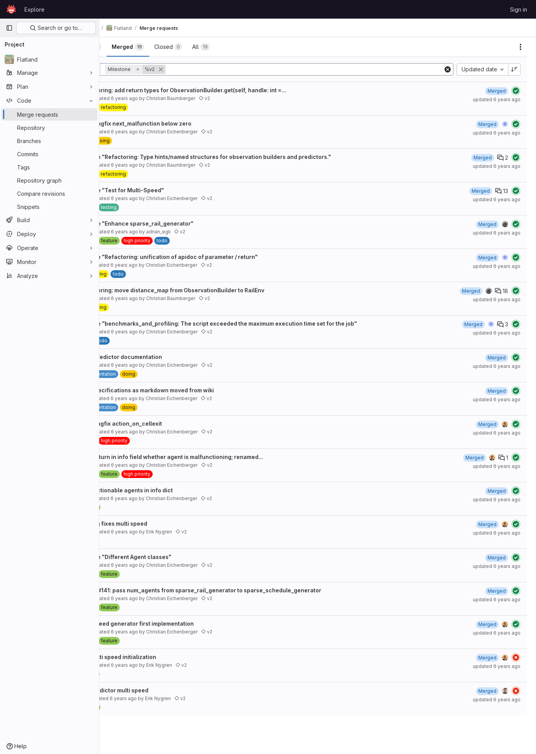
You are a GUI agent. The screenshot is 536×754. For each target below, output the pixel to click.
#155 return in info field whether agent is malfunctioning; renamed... (207, 457)
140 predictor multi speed (149, 690)
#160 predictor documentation (156, 357)
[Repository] (49, 127)
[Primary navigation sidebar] (9, 28)
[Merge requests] (49, 114)
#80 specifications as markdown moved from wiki (182, 390)
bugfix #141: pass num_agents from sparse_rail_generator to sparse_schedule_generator (236, 590)
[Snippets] (49, 206)
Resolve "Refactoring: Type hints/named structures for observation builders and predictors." (241, 157)
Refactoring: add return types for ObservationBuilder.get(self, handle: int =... (218, 90)
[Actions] (520, 47)
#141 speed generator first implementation (172, 623)
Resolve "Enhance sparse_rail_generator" (172, 223)
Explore (34, 9)
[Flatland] (49, 59)
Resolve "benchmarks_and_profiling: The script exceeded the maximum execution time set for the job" (254, 323)
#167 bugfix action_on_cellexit (156, 423)
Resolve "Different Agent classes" (161, 557)
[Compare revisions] (49, 193)
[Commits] (49, 154)
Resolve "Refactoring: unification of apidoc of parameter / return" (204, 257)
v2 (240, 98)
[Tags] (49, 167)
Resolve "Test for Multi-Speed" (157, 190)
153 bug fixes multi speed (149, 523)
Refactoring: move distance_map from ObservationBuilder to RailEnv (207, 290)
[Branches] (49, 141)
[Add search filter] (323, 69)
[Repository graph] (49, 180)
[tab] (125, 47)
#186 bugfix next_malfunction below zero (171, 123)
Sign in (518, 9)
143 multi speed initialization (153, 657)
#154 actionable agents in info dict (162, 490)
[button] (172, 69)
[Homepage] (11, 9)
